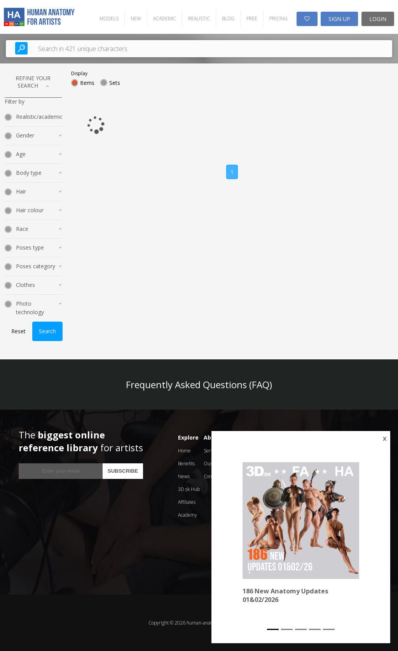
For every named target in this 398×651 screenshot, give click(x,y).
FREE (251, 18)
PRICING (278, 18)
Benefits (186, 463)
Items (87, 82)
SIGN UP (339, 19)
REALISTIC (199, 18)
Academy (187, 515)
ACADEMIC (164, 18)
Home (184, 450)
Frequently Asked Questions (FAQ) (199, 384)
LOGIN (377, 19)
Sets (114, 82)
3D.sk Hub (189, 489)
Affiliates (187, 502)
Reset (18, 331)
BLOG (228, 18)
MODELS (109, 18)
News (184, 476)
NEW (136, 18)
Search (47, 331)
